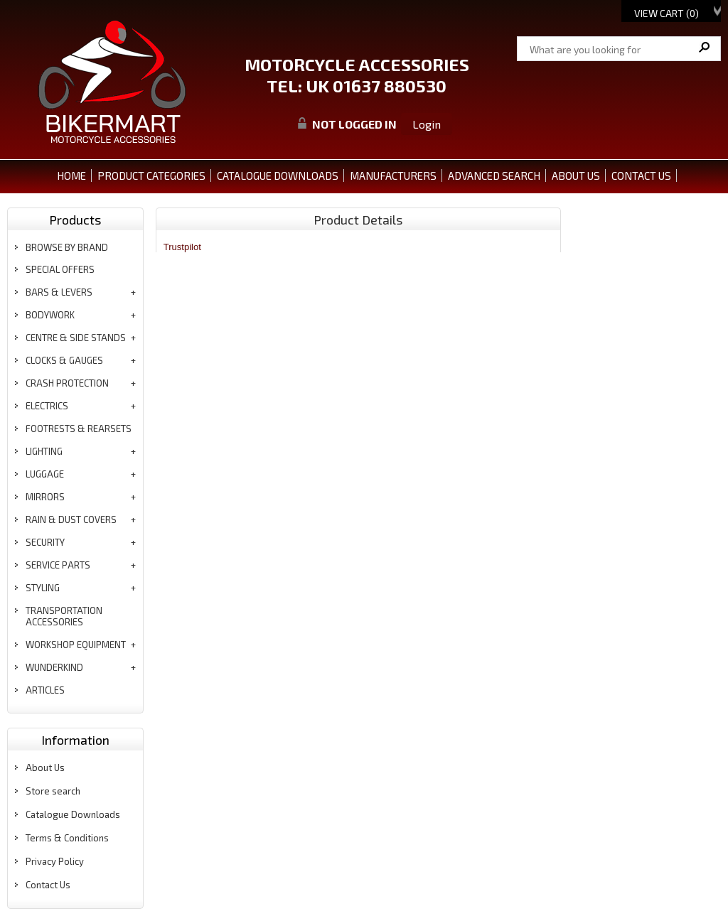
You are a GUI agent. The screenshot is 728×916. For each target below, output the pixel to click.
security (45, 542)
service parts (58, 565)
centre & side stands (76, 337)
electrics (47, 405)
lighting (44, 451)
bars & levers (59, 292)
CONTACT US (641, 175)
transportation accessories (64, 616)
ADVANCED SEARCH (494, 175)
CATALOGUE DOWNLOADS (277, 175)
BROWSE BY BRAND (67, 247)
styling (43, 587)
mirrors (45, 496)
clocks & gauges (64, 360)
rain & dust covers (71, 519)
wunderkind (54, 667)
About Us (45, 767)
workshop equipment (76, 644)
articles (45, 690)
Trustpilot (182, 247)
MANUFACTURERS (393, 175)
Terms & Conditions (67, 838)
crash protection (67, 383)
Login (426, 124)
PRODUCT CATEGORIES (151, 175)
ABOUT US (576, 175)
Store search (53, 791)
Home (71, 175)
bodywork (50, 314)
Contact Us (48, 884)
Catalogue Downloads (73, 814)
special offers (60, 269)
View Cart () (666, 13)
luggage (45, 474)
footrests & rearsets (79, 428)
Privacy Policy (55, 861)
